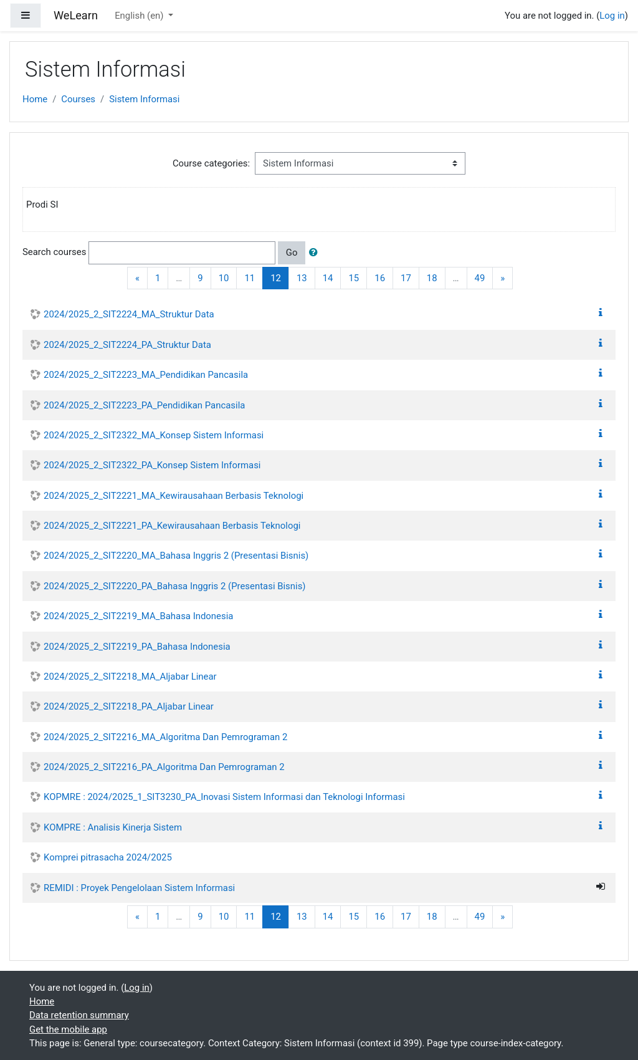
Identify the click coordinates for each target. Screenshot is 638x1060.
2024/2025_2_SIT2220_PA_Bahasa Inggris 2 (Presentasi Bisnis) (175, 586)
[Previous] (137, 278)
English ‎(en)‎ (140, 15)
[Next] (502, 278)
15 (353, 278)
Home (34, 99)
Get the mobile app (68, 1029)
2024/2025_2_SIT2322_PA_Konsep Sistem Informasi (152, 465)
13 (302, 278)
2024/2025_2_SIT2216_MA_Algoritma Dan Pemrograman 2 (165, 737)
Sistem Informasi (144, 99)
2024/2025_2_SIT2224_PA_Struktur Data (127, 344)
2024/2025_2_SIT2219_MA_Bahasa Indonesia (138, 616)
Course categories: (211, 163)
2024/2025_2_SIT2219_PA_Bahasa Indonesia (137, 646)
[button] (316, 252)
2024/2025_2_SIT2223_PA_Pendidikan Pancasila (144, 405)
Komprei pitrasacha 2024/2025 (108, 857)
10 (224, 278)
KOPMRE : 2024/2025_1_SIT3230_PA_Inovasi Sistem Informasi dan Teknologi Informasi (224, 796)
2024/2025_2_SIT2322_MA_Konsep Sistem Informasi (154, 435)
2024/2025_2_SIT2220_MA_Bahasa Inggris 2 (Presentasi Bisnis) (176, 555)
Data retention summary (79, 1015)
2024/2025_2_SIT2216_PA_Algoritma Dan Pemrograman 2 (164, 767)
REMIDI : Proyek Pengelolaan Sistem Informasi (139, 888)
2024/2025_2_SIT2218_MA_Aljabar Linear (130, 676)
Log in (611, 15)
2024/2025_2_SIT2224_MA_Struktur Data (129, 314)
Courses (78, 99)
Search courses (54, 252)
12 (279, 278)
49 (480, 278)
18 (432, 278)
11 (249, 278)
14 (328, 278)
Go (292, 252)
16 (379, 278)
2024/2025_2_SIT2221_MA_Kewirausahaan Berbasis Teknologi (173, 495)
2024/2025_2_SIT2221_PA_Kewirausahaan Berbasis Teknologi (172, 525)
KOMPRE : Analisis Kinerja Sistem (113, 827)
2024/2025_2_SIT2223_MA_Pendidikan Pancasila (146, 374)
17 (406, 278)
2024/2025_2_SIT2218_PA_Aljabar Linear (129, 706)
